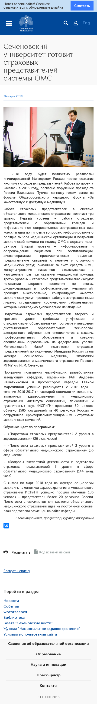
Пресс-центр (49, 675)
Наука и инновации (48, 665)
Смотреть (82, 6)
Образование (48, 654)
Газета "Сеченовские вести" (28, 623)
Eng (86, 23)
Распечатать (21, 552)
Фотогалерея (15, 612)
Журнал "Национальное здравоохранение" (41, 629)
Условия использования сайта (30, 634)
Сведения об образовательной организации (48, 644)
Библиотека (14, 617)
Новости (11, 601)
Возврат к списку (16, 571)
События (11, 606)
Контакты (48, 686)
